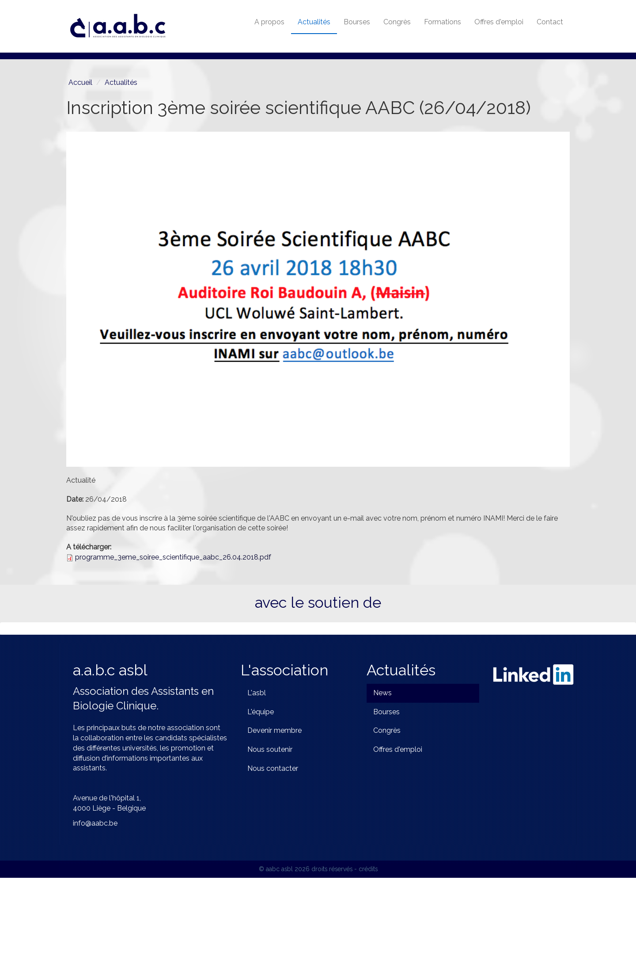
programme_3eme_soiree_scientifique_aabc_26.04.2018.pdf (173, 557)
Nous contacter (272, 850)
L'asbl (256, 774)
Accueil (80, 82)
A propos (269, 22)
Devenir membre (274, 812)
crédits (368, 950)
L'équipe (260, 793)
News (382, 774)
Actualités (314, 22)
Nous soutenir (269, 831)
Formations (442, 22)
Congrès (397, 22)
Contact (550, 22)
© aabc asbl (276, 950)
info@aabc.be (95, 905)
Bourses (357, 22)
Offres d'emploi (498, 22)
